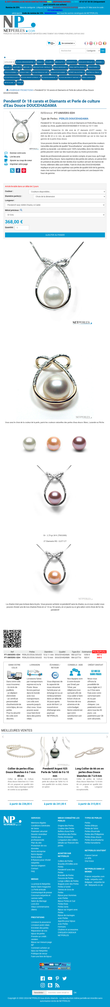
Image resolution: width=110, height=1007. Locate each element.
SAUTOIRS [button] (17, 67)
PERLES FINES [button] (25, 72)
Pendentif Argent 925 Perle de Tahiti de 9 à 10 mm (55, 772)
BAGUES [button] (7, 67)
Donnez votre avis (18, 153)
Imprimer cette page (19, 164)
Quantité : (9, 227)
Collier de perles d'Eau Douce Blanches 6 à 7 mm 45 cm (21, 772)
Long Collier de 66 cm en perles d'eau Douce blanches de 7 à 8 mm (89, 772)
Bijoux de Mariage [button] (49, 77)
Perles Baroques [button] (60, 67)
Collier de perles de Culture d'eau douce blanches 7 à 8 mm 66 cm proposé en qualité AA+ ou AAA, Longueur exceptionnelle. (89, 784)
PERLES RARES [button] (94, 67)
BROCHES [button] (27, 67)
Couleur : (9, 191)
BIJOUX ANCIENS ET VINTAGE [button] (69, 77)
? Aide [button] (20, 82)
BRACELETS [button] (60, 62)
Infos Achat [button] (9, 82)
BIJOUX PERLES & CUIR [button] (41, 72)
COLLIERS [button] (49, 62)
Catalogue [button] (9, 62)
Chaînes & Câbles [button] (93, 72)
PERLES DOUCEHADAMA (73, 118)
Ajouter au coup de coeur (21, 160)
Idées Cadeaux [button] (88, 77)
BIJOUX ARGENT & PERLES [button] (30, 77)
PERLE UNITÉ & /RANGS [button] (77, 67)
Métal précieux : (13, 210)
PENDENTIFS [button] (72, 62)
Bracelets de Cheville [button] (42, 67)
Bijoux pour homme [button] (59, 72)
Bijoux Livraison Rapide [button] (25, 62)
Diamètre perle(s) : (13, 196)
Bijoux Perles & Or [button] (11, 77)
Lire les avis (15, 157)
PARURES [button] (100, 62)
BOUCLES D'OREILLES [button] (86, 62)
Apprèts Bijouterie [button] (77, 72)
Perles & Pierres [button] (11, 72)
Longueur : (10, 200)
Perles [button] (40, 62)
